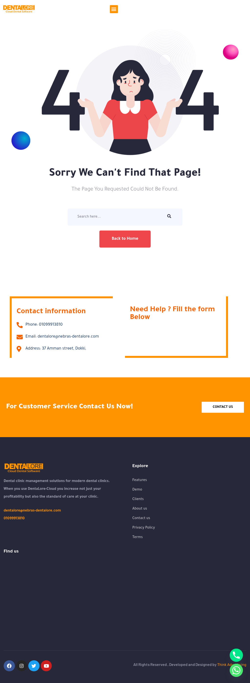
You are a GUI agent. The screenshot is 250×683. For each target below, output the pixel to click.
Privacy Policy (143, 528)
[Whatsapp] (236, 670)
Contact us (141, 519)
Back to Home (125, 239)
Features (139, 480)
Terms (137, 538)
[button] (114, 9)
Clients (138, 500)
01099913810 (14, 519)
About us (139, 509)
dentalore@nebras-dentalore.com (32, 511)
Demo (137, 490)
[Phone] (236, 655)
